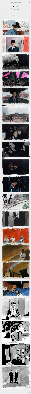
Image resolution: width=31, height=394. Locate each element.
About (5, 2)
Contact (8, 2)
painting (2, 2)
